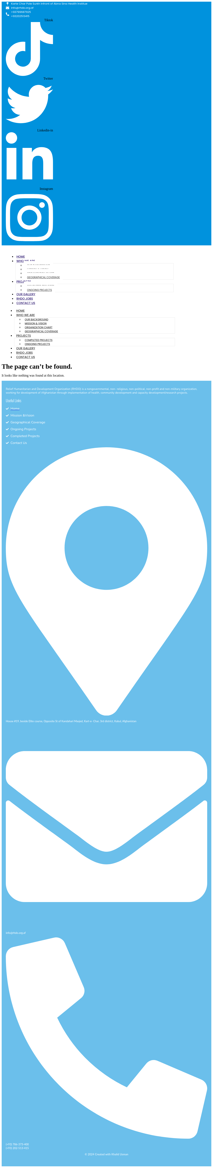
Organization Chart (38, 327)
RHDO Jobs (24, 299)
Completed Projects (38, 340)
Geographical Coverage (43, 277)
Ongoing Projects (39, 290)
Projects (23, 336)
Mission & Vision (36, 323)
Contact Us (25, 303)
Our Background (36, 319)
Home (20, 257)
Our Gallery (25, 294)
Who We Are (25, 315)
